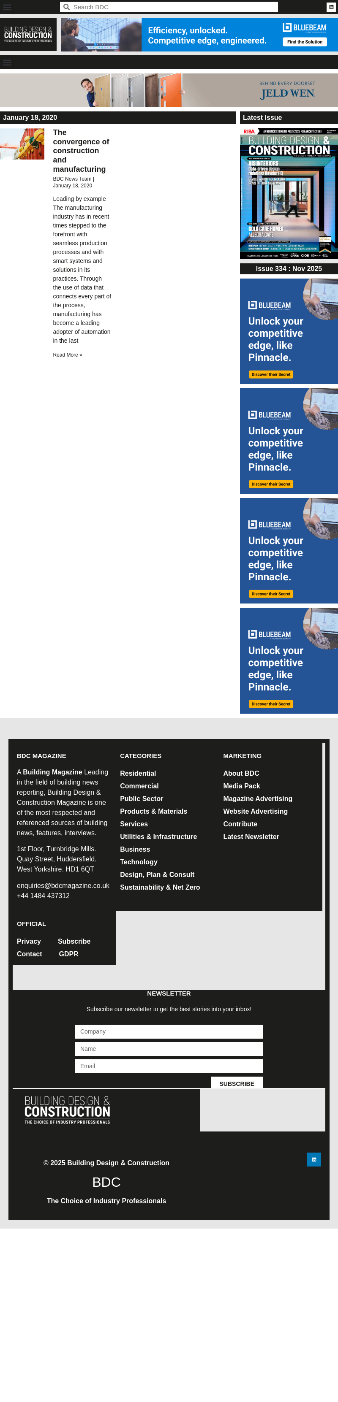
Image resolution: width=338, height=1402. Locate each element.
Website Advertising (255, 811)
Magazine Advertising (257, 798)
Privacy (29, 941)
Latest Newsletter (251, 836)
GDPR (69, 954)
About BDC (241, 773)
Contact (29, 954)
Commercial (139, 786)
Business (135, 849)
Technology (139, 862)
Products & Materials (153, 811)
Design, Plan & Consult (157, 874)
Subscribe (74, 941)
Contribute (240, 824)
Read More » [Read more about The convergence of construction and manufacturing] (67, 355)
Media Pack (241, 786)
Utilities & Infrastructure (158, 836)
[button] (7, 7)
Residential (138, 773)
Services (134, 824)
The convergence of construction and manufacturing (81, 150)
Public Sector (141, 798)
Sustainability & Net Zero (160, 887)
